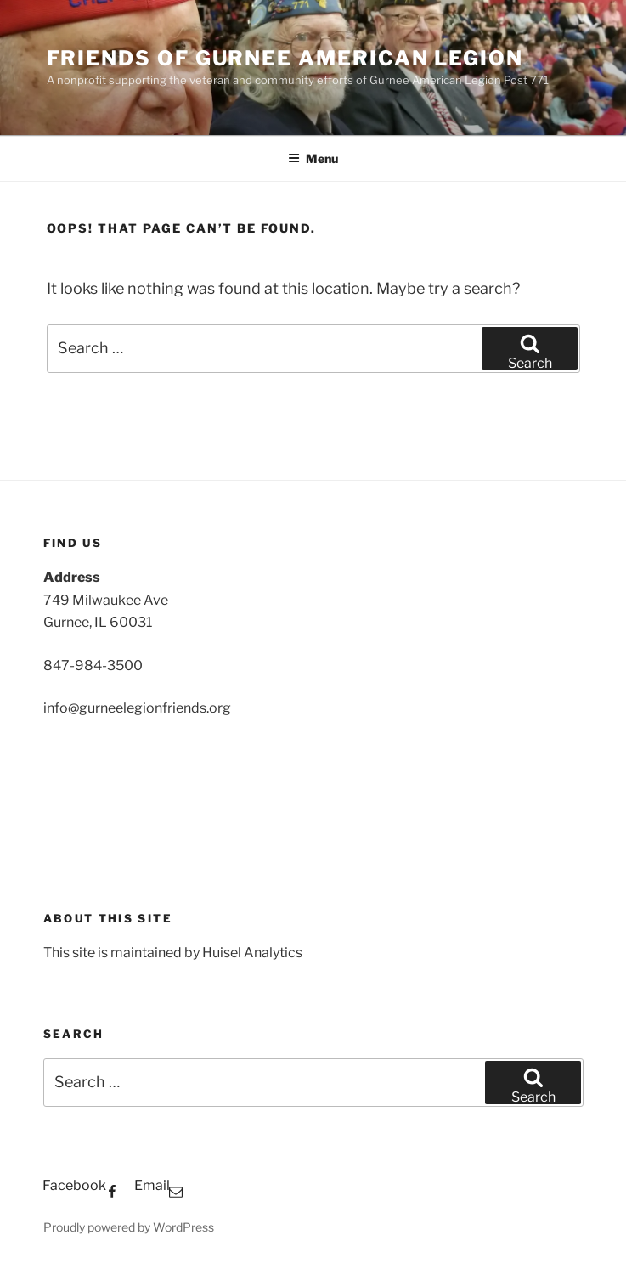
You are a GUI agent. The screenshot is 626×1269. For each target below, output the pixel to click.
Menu (313, 158)
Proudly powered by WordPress (128, 1227)
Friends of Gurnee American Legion (285, 58)
